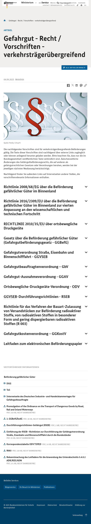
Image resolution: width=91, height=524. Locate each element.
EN (85, 7)
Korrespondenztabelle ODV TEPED (24, 444)
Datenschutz (52, 505)
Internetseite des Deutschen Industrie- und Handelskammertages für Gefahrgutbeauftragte (41, 398)
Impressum (41, 505)
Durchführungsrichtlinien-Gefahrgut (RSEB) (28, 425)
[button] (45, 189)
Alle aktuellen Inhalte (74, 68)
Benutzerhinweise (66, 505)
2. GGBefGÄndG (14, 418)
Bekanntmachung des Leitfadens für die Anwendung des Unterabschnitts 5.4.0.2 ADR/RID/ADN (46, 459)
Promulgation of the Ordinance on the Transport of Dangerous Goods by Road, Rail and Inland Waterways (45, 408)
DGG (9, 383)
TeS (8, 389)
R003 (9, 450)
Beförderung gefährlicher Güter (19, 376)
